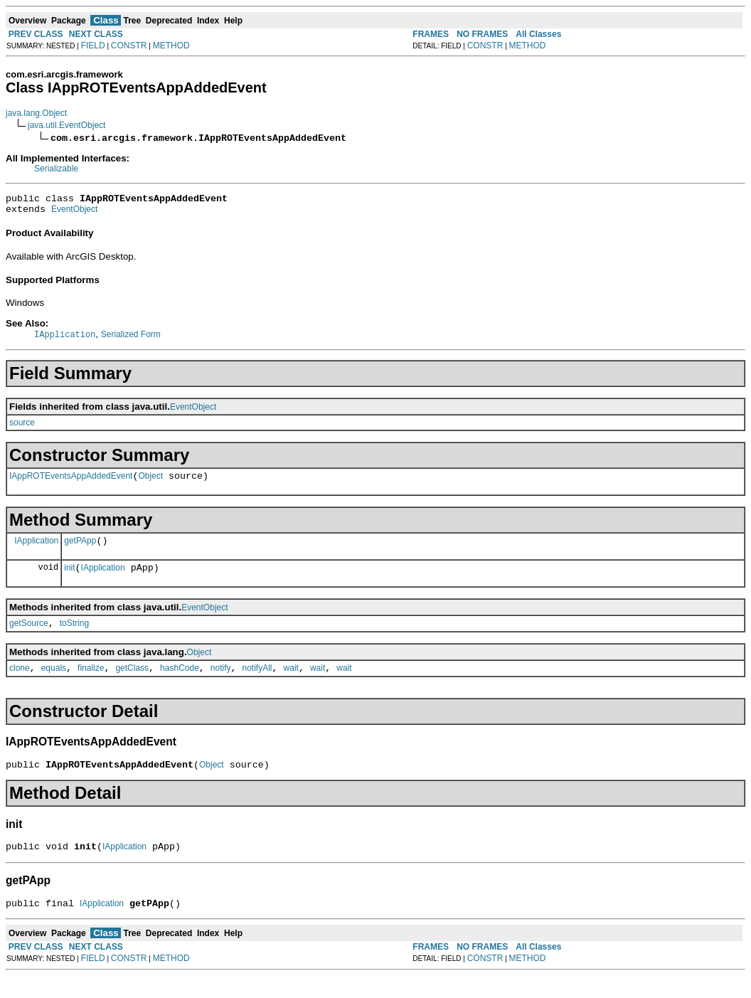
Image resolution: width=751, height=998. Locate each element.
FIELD (93, 46)
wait (291, 684)
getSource (28, 637)
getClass (132, 684)
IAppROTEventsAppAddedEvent (70, 483)
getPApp (80, 550)
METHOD (171, 46)
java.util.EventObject (66, 125)
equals (53, 684)
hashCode (179, 684)
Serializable (56, 169)
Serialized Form (131, 339)
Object (150, 483)
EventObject (74, 213)
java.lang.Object (36, 113)
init (69, 579)
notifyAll (257, 684)
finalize (91, 684)
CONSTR (129, 46)
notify (221, 684)
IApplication (36, 549)
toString (74, 637)
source (22, 427)
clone (19, 684)
